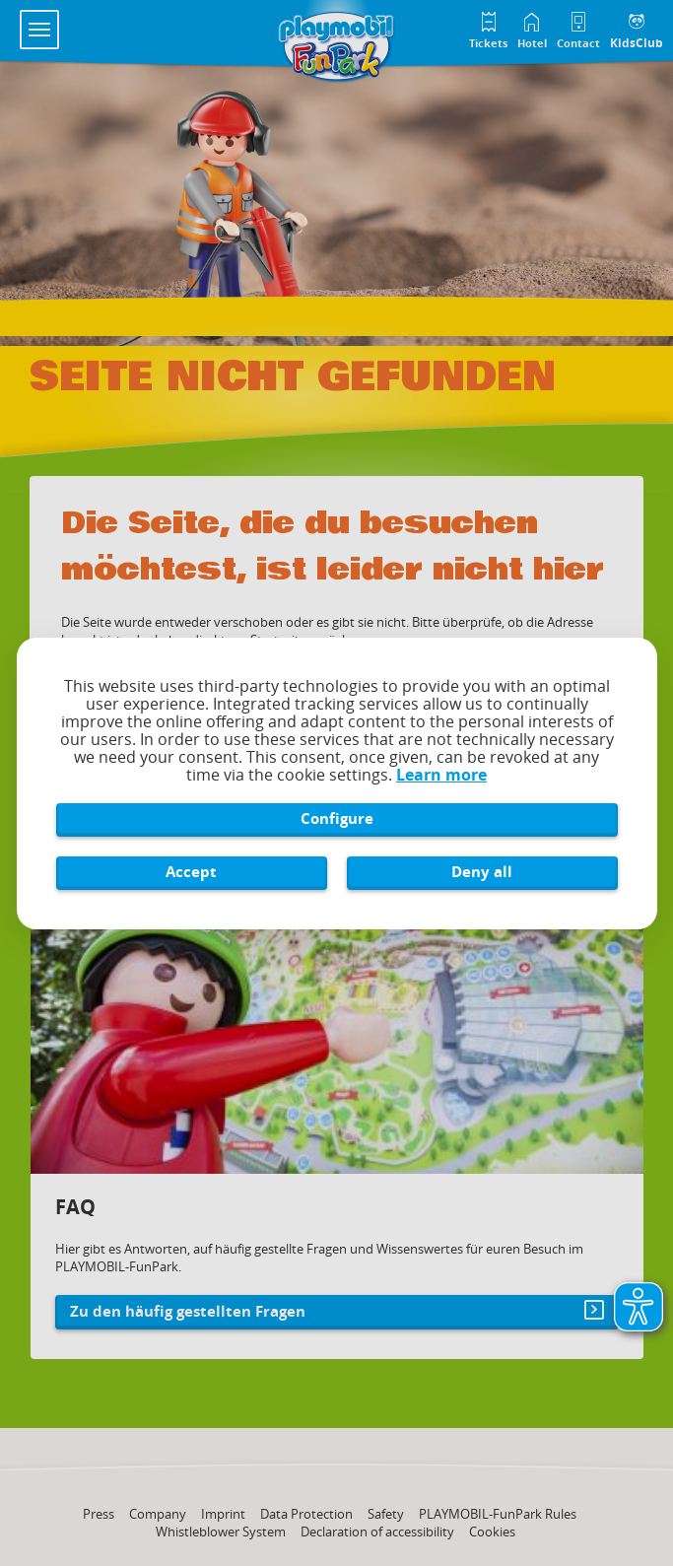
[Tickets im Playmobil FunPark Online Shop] (488, 28)
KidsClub (636, 42)
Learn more (441, 774)
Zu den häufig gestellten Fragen (187, 1311)
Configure (337, 818)
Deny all (481, 871)
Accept (191, 871)
